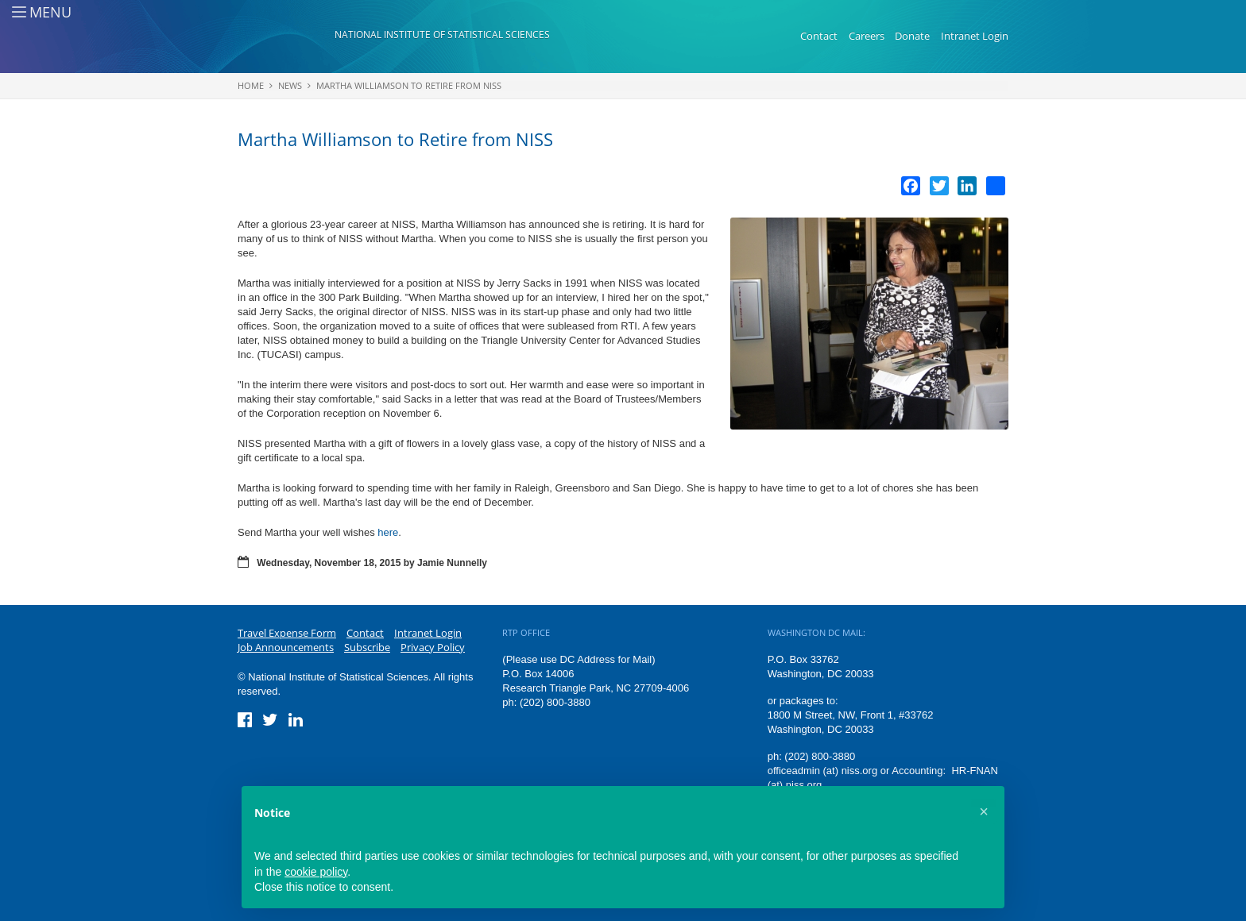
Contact (819, 36)
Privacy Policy (432, 647)
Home (251, 85)
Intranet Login (974, 36)
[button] (983, 811)
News (290, 85)
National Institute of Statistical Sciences (442, 34)
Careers (866, 36)
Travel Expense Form (287, 633)
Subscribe (367, 647)
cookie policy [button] (315, 871)
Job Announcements (286, 647)
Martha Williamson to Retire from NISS (408, 85)
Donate (912, 36)
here (387, 532)
